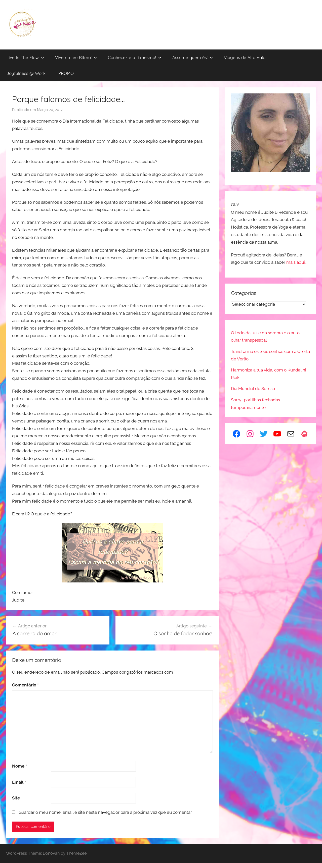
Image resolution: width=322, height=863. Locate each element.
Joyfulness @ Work (26, 73)
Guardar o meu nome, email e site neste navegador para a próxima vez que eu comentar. (105, 812)
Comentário (25, 684)
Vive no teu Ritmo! (76, 57)
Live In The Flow (25, 57)
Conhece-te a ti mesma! (135, 57)
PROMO (66, 73)
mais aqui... (296, 262)
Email (19, 782)
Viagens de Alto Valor (245, 57)
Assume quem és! (192, 57)
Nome (19, 766)
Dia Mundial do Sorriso (253, 388)
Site (16, 797)
